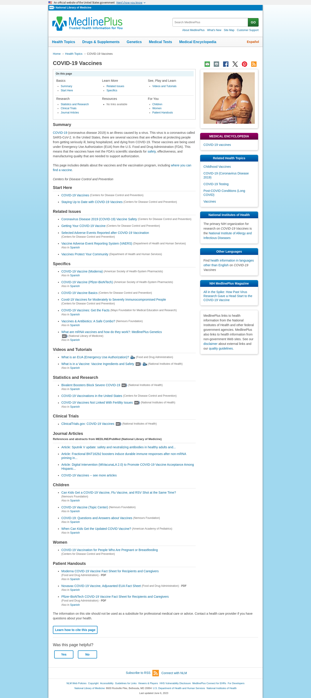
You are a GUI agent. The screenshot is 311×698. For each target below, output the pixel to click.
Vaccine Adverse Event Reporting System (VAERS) (96, 243)
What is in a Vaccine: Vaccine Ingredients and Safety (97, 364)
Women (157, 108)
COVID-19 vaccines (217, 145)
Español (253, 42)
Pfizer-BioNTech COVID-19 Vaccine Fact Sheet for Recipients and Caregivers (115, 596)
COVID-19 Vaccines (75, 195)
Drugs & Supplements (101, 42)
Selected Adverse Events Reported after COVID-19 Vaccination (105, 233)
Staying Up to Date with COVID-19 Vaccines (91, 202)
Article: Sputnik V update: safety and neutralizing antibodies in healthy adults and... (118, 447)
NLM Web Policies (76, 683)
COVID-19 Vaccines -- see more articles (89, 475)
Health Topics (63, 42)
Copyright (93, 683)
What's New (214, 30)
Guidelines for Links (126, 683)
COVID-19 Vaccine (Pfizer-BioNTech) (87, 282)
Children (157, 104)
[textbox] (210, 22)
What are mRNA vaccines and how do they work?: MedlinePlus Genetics (111, 332)
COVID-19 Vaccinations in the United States (91, 396)
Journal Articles (70, 112)
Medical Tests (160, 42)
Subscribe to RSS (142, 673)
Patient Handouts (162, 112)
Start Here (67, 90)
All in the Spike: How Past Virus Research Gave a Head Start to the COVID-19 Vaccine (227, 296)
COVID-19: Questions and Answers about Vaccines (96, 518)
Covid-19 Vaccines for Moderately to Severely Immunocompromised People (113, 299)
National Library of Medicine (73, 7)
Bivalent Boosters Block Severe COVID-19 (90, 385)
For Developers (236, 683)
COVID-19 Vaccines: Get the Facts (85, 310)
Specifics (111, 90)
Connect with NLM (174, 673)
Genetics (134, 42)
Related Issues (115, 86)
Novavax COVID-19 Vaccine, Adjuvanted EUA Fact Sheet (101, 586)
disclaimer (210, 344)
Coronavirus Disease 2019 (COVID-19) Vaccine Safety (99, 219)
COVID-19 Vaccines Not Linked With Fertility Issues (97, 403)
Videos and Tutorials (164, 86)
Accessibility (107, 683)
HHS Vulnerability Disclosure (175, 683)
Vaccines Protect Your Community (84, 254)
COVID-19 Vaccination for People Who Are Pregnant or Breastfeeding (109, 550)
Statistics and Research (75, 104)
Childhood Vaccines (217, 166)
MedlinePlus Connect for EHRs (209, 683)
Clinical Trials (69, 108)
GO (253, 22)
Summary (66, 86)
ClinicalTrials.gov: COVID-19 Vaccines (87, 424)
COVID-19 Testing (216, 184)
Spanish (75, 247)
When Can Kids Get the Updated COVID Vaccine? (96, 528)
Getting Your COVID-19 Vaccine (83, 226)
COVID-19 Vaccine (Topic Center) (84, 507)
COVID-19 (60, 132)
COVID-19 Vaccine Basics (79, 293)
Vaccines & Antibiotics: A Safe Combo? (88, 321)
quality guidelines (221, 348)
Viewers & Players (148, 683)
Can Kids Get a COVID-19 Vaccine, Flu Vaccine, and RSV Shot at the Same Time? (118, 492)
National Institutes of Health (221, 688)
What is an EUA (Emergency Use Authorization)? (95, 357)
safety (151, 151)
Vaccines (209, 201)
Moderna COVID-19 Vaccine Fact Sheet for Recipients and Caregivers (110, 571)
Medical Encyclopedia (197, 42)
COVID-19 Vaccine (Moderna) (82, 271)
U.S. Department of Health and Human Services (179, 688)
